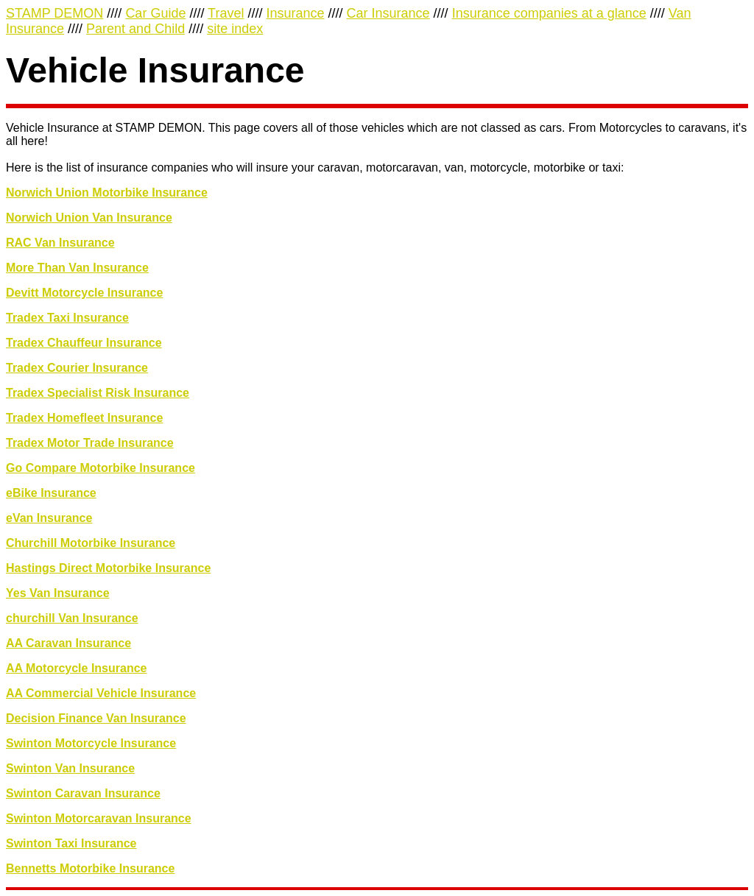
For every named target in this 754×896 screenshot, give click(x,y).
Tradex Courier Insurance (77, 367)
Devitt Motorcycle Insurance (84, 292)
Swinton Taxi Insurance (71, 843)
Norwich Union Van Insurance (89, 217)
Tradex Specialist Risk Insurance (97, 393)
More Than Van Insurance (77, 267)
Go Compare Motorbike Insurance (100, 468)
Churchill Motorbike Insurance (90, 543)
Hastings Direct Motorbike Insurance (108, 568)
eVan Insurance (49, 518)
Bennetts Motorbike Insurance (90, 868)
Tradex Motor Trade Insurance (90, 443)
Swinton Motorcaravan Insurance (98, 818)
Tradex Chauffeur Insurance (84, 342)
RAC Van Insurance (60, 242)
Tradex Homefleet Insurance (84, 418)
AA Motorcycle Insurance (76, 668)
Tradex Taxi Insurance (67, 317)
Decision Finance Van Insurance (96, 718)
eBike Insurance (51, 493)
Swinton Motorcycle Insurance (91, 743)
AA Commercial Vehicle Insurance (101, 693)
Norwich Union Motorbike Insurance (107, 192)
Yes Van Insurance (58, 593)
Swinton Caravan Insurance (83, 793)
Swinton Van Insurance (70, 768)
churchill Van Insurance (72, 618)
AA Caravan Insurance (68, 643)
